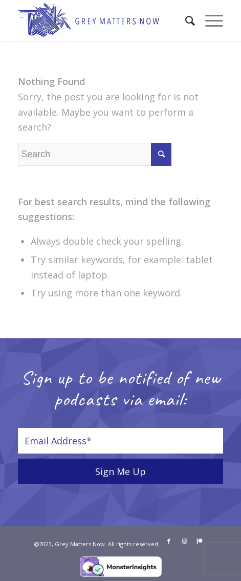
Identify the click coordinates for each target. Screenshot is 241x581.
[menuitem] (185, 20)
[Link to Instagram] (184, 541)
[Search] (185, 20)
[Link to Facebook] (169, 541)
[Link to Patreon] (199, 541)
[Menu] (209, 20)
